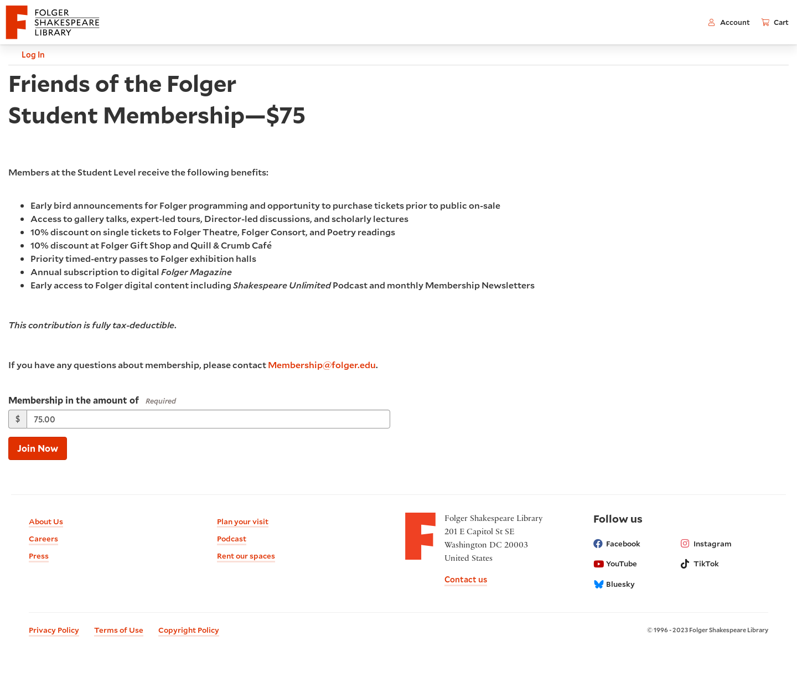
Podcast (231, 539)
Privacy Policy (54, 630)
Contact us (465, 579)
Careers (43, 539)
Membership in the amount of (73, 400)
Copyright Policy (188, 630)
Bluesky (614, 584)
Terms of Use (118, 630)
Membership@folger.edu (322, 364)
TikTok (700, 564)
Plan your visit (242, 521)
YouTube (615, 564)
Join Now (37, 448)
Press (39, 556)
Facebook (616, 544)
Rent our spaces (246, 556)
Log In (27, 54)
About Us (46, 521)
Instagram (706, 544)
